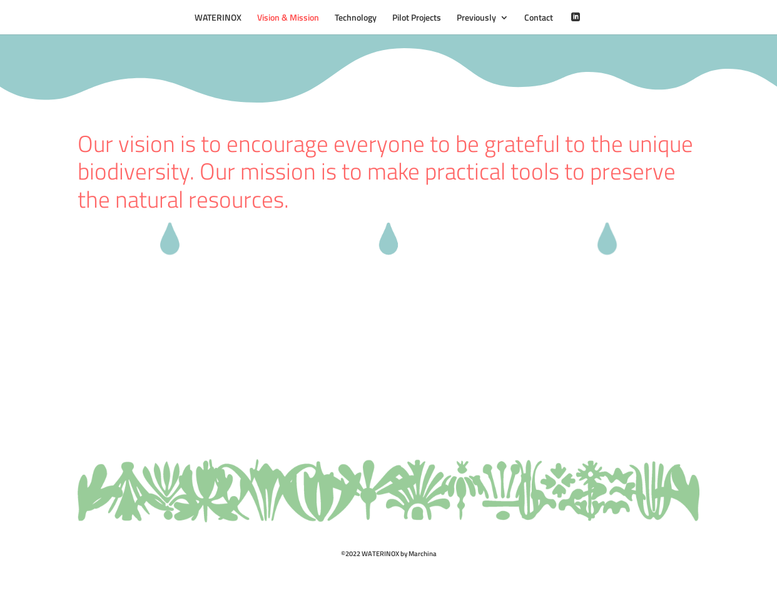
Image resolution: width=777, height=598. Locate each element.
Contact (538, 18)
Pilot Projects (416, 18)
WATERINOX (218, 18)
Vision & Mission (288, 18)
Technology (356, 18)
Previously (476, 18)
